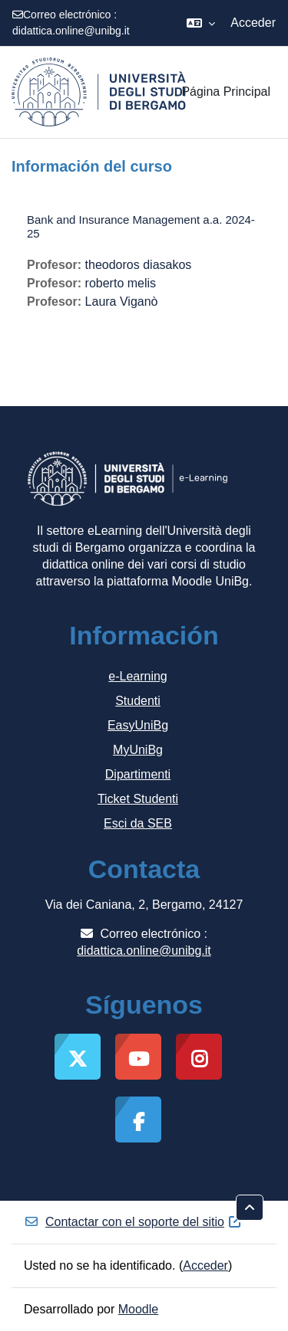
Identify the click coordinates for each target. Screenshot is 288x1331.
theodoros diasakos (138, 264)
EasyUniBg (138, 725)
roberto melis (120, 283)
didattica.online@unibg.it (71, 31)
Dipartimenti (137, 774)
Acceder (253, 22)
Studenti (138, 700)
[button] (200, 23)
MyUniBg (138, 749)
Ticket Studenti (138, 798)
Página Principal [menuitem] (225, 91)
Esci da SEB (138, 823)
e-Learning (137, 676)
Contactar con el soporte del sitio (133, 1221)
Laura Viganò (121, 301)
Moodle (138, 1309)
